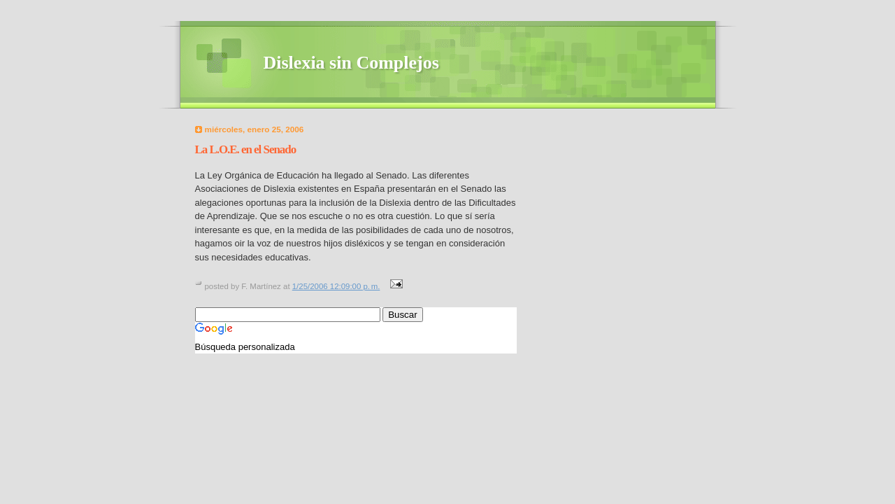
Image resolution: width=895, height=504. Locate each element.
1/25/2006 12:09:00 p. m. (336, 286)
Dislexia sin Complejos (351, 62)
